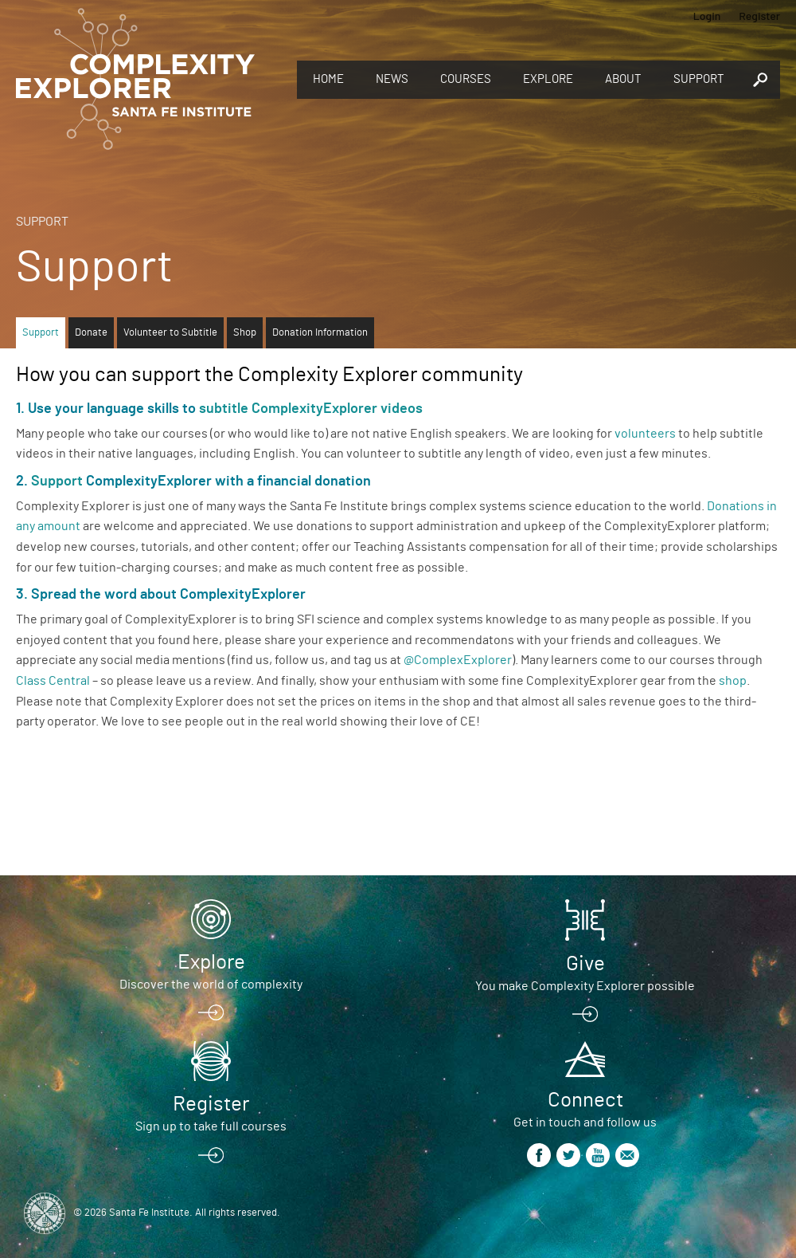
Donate (91, 333)
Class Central (53, 680)
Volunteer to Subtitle (170, 333)
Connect (585, 1100)
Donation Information (320, 333)
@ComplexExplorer (458, 660)
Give (585, 963)
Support (698, 79)
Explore (548, 79)
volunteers (645, 433)
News (392, 79)
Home (328, 79)
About (623, 79)
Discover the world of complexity (210, 984)
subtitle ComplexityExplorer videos (311, 409)
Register (759, 15)
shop (733, 680)
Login (707, 15)
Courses (465, 79)
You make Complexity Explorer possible (585, 986)
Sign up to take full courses (211, 1126)
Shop (244, 333)
